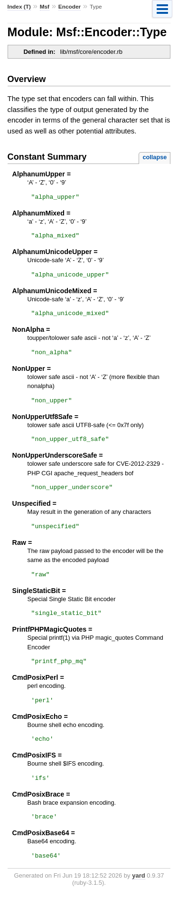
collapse (154, 157)
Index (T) (19, 6)
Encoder (69, 6)
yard (138, 899)
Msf (44, 6)
